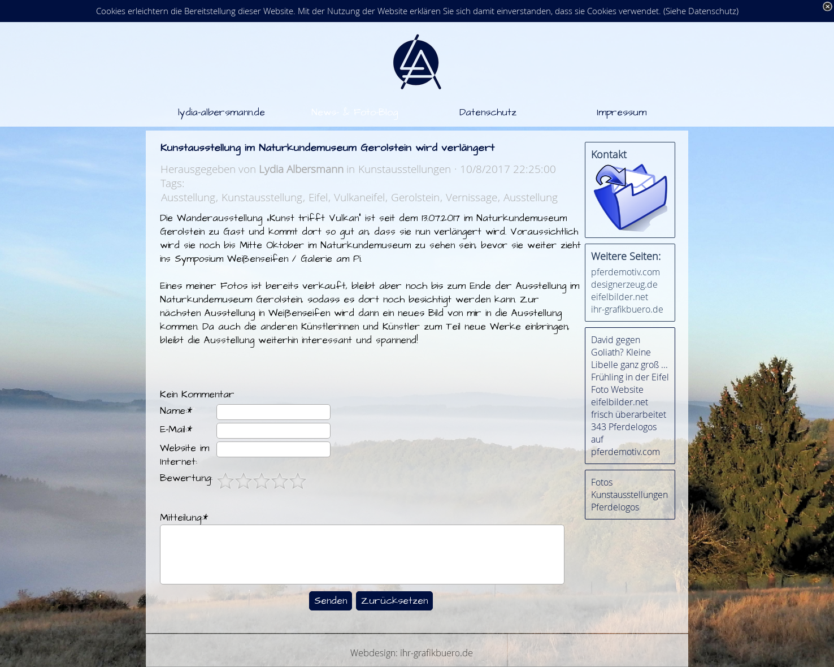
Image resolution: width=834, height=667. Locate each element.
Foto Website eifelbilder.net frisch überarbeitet (628, 402)
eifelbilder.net (619, 297)
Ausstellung (188, 197)
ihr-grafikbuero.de (627, 309)
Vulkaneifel (359, 197)
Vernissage (471, 197)
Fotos (602, 482)
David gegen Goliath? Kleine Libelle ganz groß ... (629, 352)
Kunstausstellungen (629, 494)
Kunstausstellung (261, 197)
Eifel (318, 197)
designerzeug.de (624, 284)
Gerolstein (415, 197)
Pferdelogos (615, 507)
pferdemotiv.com (625, 272)
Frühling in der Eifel (630, 377)
